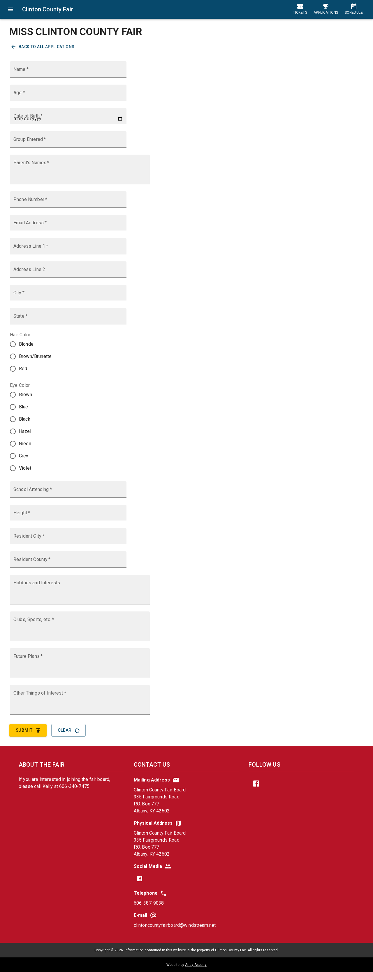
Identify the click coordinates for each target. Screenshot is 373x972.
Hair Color (20, 335)
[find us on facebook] (139, 878)
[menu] (10, 9)
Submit (28, 730)
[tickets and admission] (300, 9)
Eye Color (20, 385)
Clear (68, 730)
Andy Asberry (196, 965)
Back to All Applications (43, 46)
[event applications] (326, 9)
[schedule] (354, 9)
